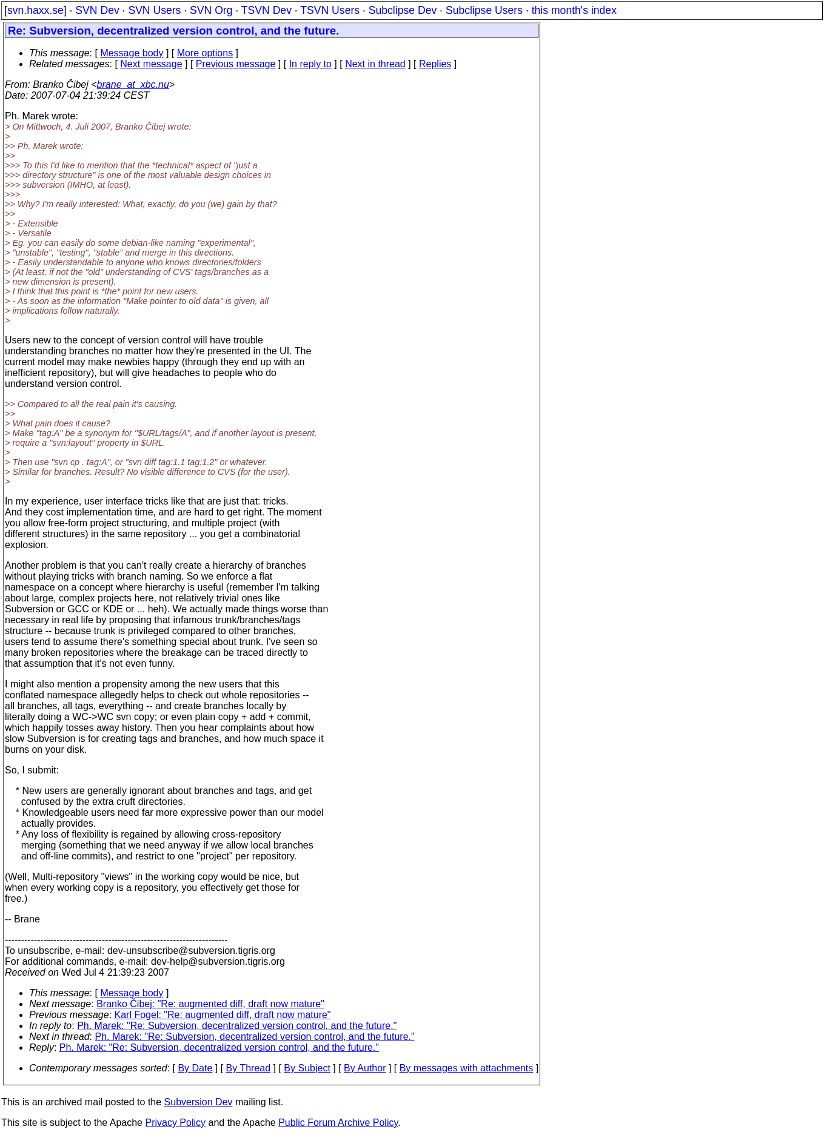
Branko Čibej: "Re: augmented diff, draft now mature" (210, 1004)
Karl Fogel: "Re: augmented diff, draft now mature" (223, 1015)
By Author (365, 1068)
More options (205, 53)
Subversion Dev (198, 1102)
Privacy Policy (175, 1122)
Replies (435, 64)
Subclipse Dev (403, 10)
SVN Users (154, 10)
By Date (195, 1068)
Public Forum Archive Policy (338, 1122)
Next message (151, 64)
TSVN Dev (266, 10)
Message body (131, 53)
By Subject (307, 1068)
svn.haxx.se (35, 10)
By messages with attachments (467, 1068)
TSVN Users (330, 10)
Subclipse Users (484, 10)
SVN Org (211, 10)
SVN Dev (97, 10)
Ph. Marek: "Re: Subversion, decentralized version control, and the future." (237, 1026)
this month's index (574, 10)
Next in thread (375, 64)
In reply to (310, 64)
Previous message (236, 64)
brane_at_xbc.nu (133, 84)
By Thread (248, 1068)
